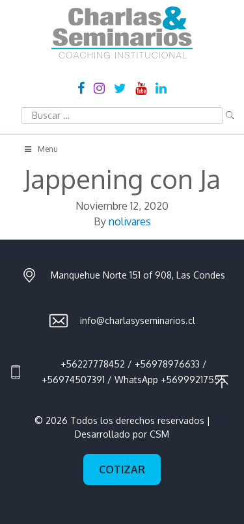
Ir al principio (222, 382)
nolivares (130, 221)
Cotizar (122, 469)
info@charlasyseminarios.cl (137, 320)
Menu (40, 149)
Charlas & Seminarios (122, 32)
